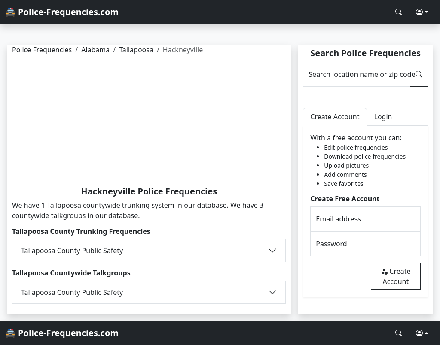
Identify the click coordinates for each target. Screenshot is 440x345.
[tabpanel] (365, 211)
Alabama (95, 49)
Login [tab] (383, 116)
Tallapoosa (136, 49)
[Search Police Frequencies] (398, 12)
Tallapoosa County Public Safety (72, 250)
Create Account (395, 276)
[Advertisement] (149, 122)
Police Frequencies (42, 49)
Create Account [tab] (334, 116)
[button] (422, 12)
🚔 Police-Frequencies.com (62, 12)
